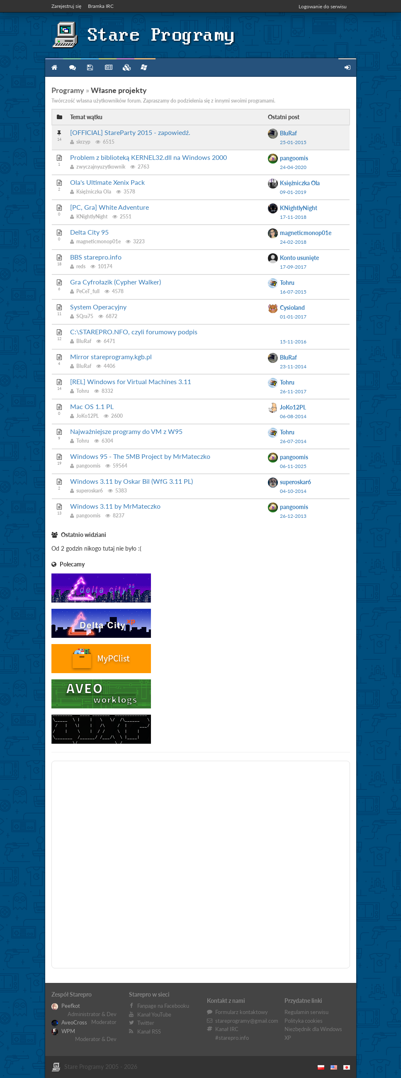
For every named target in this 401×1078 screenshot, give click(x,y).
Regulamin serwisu (306, 1012)
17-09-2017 (293, 267)
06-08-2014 (293, 416)
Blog (107, 68)
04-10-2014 (293, 491)
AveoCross (69, 1022)
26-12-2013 (293, 516)
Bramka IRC (101, 6)
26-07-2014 (293, 441)
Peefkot (65, 1005)
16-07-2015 (293, 292)
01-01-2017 (293, 317)
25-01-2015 (293, 142)
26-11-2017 (293, 391)
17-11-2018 (293, 217)
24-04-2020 (293, 167)
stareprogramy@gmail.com (246, 1020)
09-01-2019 (293, 192)
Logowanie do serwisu (323, 6)
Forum (72, 68)
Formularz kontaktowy (241, 1012)
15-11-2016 (293, 341)
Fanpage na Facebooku (163, 1005)
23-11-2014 (293, 366)
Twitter (145, 1022)
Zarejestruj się (66, 6)
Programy (89, 68)
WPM (63, 1031)
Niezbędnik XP (144, 67)
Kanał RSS (149, 1031)
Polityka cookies (303, 1020)
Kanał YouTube (154, 1014)
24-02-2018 (293, 242)
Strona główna (54, 68)
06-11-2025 (293, 466)
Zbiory (125, 68)
